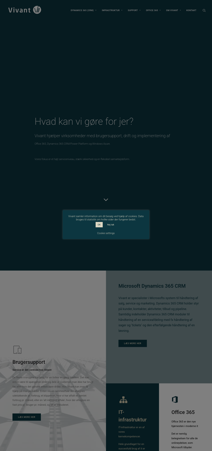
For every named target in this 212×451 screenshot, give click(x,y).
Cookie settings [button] (106, 233)
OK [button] (99, 224)
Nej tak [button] (110, 224)
